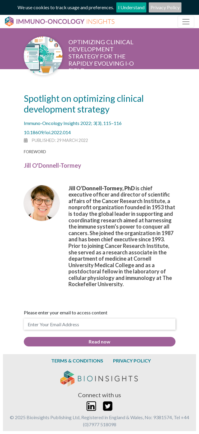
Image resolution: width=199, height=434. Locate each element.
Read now (99, 341)
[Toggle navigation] (186, 22)
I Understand (131, 7)
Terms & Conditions (77, 360)
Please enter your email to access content (65, 312)
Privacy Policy (165, 7)
